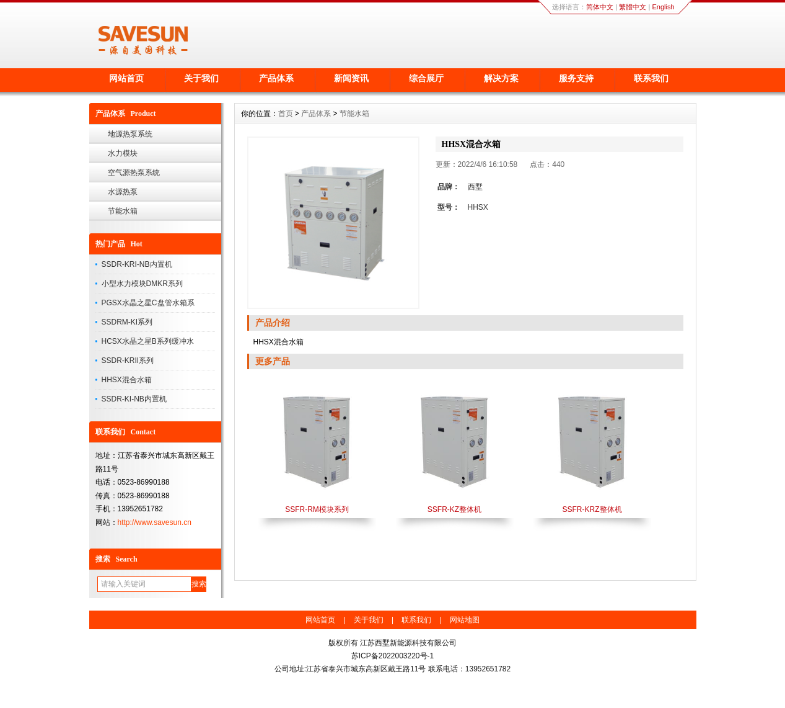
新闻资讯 (351, 78)
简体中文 (599, 7)
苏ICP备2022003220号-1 (392, 656)
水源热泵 (123, 191)
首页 (285, 113)
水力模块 (123, 153)
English (663, 7)
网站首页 (126, 78)
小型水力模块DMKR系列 (142, 283)
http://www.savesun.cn (154, 522)
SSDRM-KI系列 (127, 322)
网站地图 (465, 620)
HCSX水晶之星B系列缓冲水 (148, 341)
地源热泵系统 (130, 134)
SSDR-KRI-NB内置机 (137, 264)
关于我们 (201, 78)
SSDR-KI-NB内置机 (134, 399)
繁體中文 (632, 7)
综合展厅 (426, 78)
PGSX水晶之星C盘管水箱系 (148, 302)
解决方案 (501, 78)
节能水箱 (123, 211)
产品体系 (276, 78)
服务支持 (576, 78)
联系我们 (651, 78)
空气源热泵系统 (134, 172)
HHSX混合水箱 (127, 379)
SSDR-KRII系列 (128, 360)
